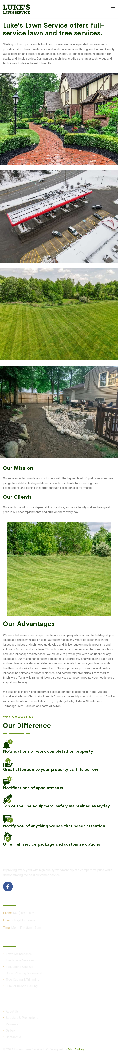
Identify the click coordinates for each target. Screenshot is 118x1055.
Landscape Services (20, 960)
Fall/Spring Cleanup (19, 967)
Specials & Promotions (22, 1018)
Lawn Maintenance (19, 954)
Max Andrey (76, 1049)
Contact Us (13, 1037)
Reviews (12, 1024)
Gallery (11, 1030)
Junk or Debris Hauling (22, 986)
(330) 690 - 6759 (24, 913)
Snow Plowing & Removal (24, 973)
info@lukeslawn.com (26, 920)
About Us (12, 1011)
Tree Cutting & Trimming (22, 979)
